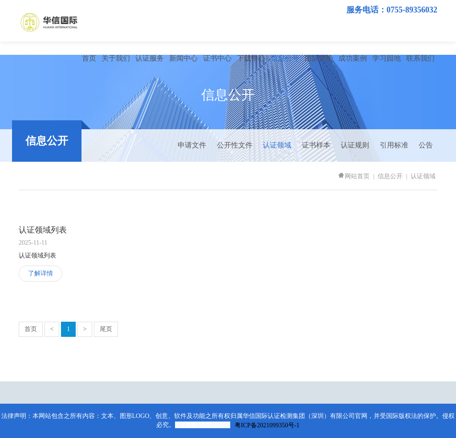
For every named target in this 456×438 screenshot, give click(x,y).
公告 (426, 145)
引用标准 (394, 145)
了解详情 (40, 273)
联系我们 (420, 58)
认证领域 (277, 145)
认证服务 (149, 58)
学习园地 (386, 58)
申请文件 (192, 145)
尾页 (106, 329)
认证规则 (355, 145)
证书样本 (316, 145)
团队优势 (319, 58)
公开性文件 (234, 145)
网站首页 (354, 176)
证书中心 (217, 58)
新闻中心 (183, 58)
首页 (89, 58)
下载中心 (251, 58)
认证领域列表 (43, 229)
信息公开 (285, 58)
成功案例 (352, 58)
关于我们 (116, 58)
